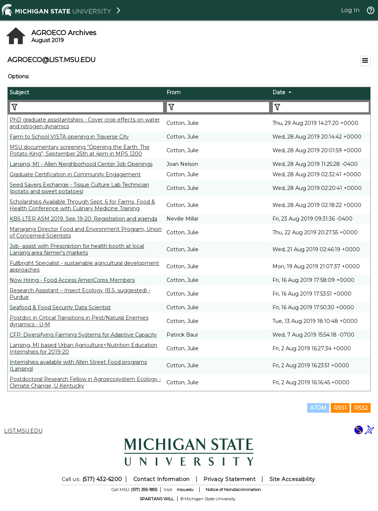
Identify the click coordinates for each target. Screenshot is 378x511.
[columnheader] (86, 93)
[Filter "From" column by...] (218, 107)
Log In (350, 10)
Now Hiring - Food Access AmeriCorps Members (72, 280)
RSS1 (340, 408)
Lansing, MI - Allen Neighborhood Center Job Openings (81, 164)
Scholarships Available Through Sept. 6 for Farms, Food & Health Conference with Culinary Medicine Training (82, 205)
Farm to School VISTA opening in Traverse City (69, 136)
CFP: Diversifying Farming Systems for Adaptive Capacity (83, 334)
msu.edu (185, 489)
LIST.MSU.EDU (23, 430)
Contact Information (161, 479)
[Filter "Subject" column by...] (86, 107)
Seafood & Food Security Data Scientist (60, 307)
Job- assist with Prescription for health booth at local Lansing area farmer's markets (77, 249)
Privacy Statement (229, 479)
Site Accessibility (292, 479)
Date (278, 92)
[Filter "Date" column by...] (321, 107)
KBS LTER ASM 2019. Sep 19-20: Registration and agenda (83, 218)
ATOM (318, 408)
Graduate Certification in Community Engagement (75, 174)
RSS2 (361, 408)
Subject (19, 92)
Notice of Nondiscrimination (233, 489)
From (173, 92)
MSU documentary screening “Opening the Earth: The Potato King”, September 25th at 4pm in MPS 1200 (80, 150)
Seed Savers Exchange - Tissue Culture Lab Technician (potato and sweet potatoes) (79, 188)
